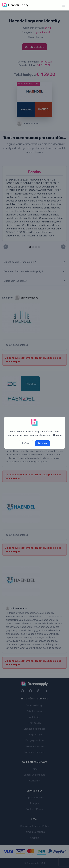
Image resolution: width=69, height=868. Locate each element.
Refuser (26, 443)
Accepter (42, 443)
